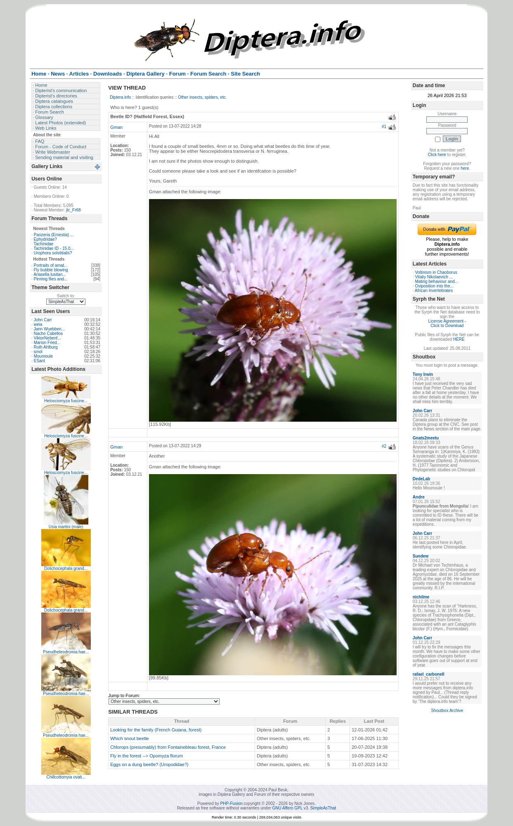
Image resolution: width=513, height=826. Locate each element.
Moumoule (43, 356)
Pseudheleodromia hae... (66, 652)
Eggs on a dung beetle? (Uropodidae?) (149, 764)
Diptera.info (120, 97)
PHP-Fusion (231, 803)
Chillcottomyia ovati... (65, 777)
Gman (116, 127)
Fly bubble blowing (51, 270)
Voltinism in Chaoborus (436, 272)
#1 (384, 126)
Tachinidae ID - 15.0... (54, 248)
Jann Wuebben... (49, 329)
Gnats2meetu (426, 438)
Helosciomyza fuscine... (65, 401)
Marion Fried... (47, 342)
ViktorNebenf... (47, 338)
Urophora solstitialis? (53, 253)
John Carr (43, 320)
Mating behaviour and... (436, 281)
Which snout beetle (129, 738)
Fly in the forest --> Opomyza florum (146, 755)
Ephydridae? (45, 239)
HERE (459, 339)
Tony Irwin (423, 374)
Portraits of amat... (51, 265)
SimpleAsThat (323, 808)
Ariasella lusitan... (49, 274)
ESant (39, 360)
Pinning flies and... (51, 279)
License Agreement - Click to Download (447, 323)
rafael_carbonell (428, 674)
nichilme (421, 597)
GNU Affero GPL (287, 808)
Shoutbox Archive (447, 710)
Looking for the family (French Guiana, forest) (155, 729)
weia (38, 324)
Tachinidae (44, 244)
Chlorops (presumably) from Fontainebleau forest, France (168, 747)
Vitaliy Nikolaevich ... (434, 277)
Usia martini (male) (66, 527)
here (465, 168)
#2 (384, 446)
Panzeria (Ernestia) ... (54, 235)
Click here (437, 154)
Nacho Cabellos (48, 333)
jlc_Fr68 (73, 210)
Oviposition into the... (434, 286)
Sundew (420, 556)
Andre (419, 497)
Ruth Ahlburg (46, 347)
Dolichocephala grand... (65, 568)
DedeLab (421, 479)
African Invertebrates (434, 290)
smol (38, 351)
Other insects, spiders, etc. (202, 97)
